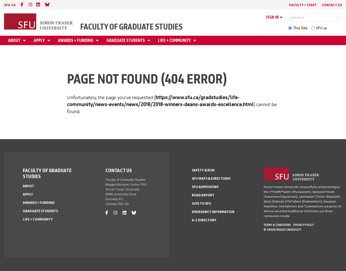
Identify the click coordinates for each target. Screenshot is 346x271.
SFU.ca (321, 28)
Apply (40, 40)
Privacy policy (303, 225)
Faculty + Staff (302, 5)
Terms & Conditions (277, 225)
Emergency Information (213, 211)
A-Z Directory (204, 220)
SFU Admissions (205, 187)
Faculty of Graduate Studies (131, 27)
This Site (300, 28)
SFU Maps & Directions (211, 178)
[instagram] (30, 4)
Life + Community (175, 40)
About (14, 40)
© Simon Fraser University (282, 230)
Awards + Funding (76, 40)
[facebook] (22, 4)
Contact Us (332, 5)
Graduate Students (126, 40)
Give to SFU (201, 203)
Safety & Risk (203, 170)
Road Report (203, 195)
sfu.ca (10, 5)
